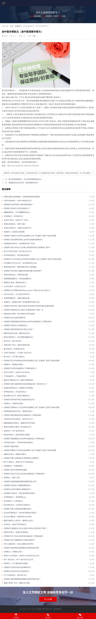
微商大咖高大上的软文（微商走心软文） (19, 520)
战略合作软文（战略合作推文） (16, 454)
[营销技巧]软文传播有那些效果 (15, 470)
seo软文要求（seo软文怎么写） (15, 286)
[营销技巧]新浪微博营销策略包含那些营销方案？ (22, 579)
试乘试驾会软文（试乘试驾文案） (16, 275)
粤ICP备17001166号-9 (69, 609)
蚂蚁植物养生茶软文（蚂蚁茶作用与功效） (20, 423)
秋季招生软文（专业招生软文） (16, 392)
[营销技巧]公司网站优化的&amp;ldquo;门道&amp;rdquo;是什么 (27, 290)
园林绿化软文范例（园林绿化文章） (17, 333)
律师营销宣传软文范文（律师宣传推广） (19, 411)
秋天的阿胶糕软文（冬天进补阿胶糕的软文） (26, 179)
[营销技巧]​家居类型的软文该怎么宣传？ (19, 329)
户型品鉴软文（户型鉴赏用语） (16, 376)
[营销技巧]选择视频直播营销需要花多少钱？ (20, 481)
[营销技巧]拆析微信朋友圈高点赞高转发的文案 (21, 548)
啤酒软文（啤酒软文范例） (14, 364)
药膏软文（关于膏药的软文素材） (16, 563)
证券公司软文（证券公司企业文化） (17, 372)
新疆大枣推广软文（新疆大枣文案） (17, 583)
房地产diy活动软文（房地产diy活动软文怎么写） (22, 556)
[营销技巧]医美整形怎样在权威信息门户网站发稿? (23, 415)
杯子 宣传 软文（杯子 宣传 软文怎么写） (19, 559)
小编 (33, 36)
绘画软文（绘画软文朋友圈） (15, 232)
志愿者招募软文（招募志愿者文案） (17, 298)
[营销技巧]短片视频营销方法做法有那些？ (20, 540)
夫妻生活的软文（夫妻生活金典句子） (18, 228)
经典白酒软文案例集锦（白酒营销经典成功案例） (22, 197)
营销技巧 (18, 26)
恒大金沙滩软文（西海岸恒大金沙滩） (18, 517)
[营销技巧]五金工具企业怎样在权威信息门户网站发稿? (24, 474)
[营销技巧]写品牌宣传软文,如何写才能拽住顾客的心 (23, 240)
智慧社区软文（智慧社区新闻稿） (16, 532)
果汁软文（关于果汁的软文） (15, 357)
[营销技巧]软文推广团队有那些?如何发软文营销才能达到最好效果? (29, 306)
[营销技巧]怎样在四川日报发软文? (17, 571)
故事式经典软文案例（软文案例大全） (18, 427)
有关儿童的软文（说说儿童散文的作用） (19, 544)
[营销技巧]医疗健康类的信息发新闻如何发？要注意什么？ (26, 384)
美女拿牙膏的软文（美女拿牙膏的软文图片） (21, 513)
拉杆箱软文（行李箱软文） (14, 501)
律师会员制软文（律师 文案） (15, 224)
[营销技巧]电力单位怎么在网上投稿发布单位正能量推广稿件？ (27, 247)
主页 (11, 26)
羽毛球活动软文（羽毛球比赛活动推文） (19, 442)
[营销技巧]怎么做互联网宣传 (14, 318)
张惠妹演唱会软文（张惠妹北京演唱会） (19, 388)
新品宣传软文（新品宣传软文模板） (17, 435)
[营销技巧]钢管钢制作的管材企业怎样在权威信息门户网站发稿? (28, 321)
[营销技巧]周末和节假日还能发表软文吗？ (20, 400)
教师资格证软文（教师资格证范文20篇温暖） (21, 267)
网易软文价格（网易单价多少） (16, 282)
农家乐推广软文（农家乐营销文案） (17, 345)
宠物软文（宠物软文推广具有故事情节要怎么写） (22, 302)
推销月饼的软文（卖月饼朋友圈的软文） (19, 337)
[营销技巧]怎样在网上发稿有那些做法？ (19, 204)
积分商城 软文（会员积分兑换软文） (18, 505)
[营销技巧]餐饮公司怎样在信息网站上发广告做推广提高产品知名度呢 (30, 450)
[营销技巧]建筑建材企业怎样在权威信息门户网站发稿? (24, 439)
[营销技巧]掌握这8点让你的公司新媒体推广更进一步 (23, 310)
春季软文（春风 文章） (12, 478)
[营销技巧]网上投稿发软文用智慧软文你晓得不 (21, 458)
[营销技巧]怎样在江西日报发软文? (17, 208)
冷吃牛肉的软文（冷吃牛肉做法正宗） (18, 201)
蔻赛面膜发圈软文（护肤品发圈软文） (18, 279)
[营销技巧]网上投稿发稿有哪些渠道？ (18, 509)
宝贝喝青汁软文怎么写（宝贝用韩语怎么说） (21, 263)
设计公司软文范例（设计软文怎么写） (18, 251)
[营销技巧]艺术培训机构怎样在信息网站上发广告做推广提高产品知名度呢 (31, 360)
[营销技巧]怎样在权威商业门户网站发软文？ (20, 368)
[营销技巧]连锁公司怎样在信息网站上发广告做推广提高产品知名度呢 (30, 236)
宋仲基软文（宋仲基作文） (14, 216)
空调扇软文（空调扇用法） (14, 466)
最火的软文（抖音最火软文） (15, 349)
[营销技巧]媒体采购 (11, 446)
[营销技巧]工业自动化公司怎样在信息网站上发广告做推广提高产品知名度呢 (32, 259)
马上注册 (48, 599)
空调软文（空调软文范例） (14, 403)
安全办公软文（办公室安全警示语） (17, 294)
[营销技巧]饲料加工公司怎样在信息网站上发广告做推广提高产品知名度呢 (31, 407)
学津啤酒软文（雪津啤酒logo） (15, 497)
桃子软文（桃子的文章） (13, 341)
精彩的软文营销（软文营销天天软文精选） (20, 314)
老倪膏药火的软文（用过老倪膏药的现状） (20, 493)
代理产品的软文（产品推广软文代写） (18, 353)
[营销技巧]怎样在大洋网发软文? (16, 325)
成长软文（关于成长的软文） (15, 431)
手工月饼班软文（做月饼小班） (16, 575)
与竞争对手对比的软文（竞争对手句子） (19, 419)
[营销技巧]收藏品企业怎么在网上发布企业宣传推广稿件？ (26, 528)
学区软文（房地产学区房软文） (16, 524)
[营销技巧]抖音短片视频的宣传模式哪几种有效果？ (23, 271)
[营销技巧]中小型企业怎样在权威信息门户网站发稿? (23, 536)
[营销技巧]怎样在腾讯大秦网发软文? (17, 489)
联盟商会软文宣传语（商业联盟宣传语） (24, 183)
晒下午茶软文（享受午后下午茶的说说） (19, 462)
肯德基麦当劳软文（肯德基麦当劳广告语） (20, 243)
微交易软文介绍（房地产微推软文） (17, 396)
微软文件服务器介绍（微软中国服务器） (19, 380)
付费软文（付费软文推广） (14, 552)
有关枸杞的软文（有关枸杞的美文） (17, 255)
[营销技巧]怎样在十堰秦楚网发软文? (17, 485)
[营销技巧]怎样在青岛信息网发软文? (17, 567)
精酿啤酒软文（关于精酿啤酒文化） (17, 212)
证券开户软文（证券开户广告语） (16, 220)
